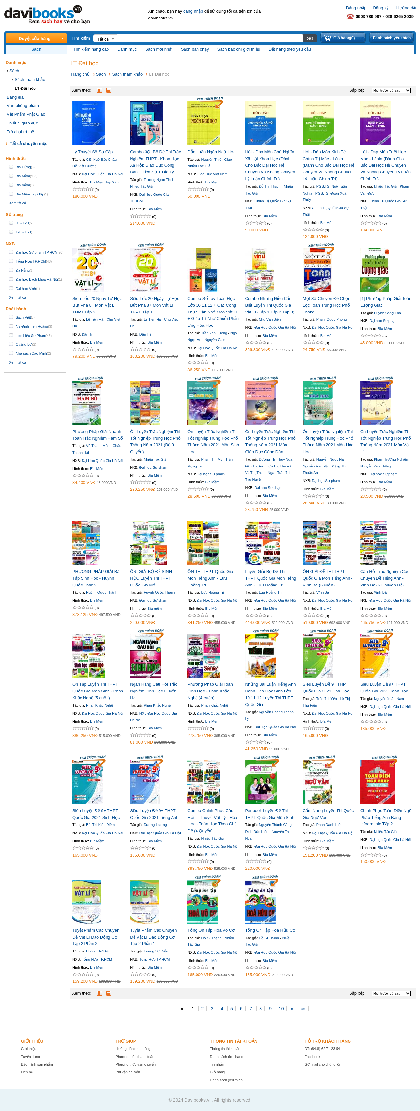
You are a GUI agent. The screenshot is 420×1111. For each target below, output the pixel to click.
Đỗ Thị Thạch (270, 186)
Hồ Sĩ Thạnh (211, 938)
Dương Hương (155, 825)
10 (281, 1008)
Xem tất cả (17, 203)
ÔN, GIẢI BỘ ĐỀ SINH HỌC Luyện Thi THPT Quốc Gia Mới (151, 578)
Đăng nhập (356, 8)
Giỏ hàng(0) (344, 38)
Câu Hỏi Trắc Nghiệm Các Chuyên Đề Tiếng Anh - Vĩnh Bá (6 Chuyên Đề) (384, 578)
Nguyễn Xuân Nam (389, 699)
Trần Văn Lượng (214, 333)
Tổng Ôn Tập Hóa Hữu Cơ (270, 930)
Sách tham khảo (30, 79)
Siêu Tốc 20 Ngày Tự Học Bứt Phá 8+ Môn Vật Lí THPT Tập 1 (154, 305)
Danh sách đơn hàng (226, 1056)
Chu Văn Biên (270, 319)
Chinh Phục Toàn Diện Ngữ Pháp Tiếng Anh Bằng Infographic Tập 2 (386, 817)
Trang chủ (80, 74)
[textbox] (209, 38)
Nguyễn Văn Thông (375, 466)
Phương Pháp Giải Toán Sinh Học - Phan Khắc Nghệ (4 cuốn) (210, 691)
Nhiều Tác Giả (141, 186)
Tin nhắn (217, 1064)
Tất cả (103, 39)
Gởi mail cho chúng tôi (322, 1064)
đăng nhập (193, 11)
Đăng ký (380, 8)
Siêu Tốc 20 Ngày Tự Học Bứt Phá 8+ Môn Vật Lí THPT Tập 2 (97, 305)
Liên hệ (27, 1072)
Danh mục (127, 49)
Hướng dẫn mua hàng (133, 1049)
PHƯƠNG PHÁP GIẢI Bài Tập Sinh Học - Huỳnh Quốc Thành (96, 578)
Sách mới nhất (158, 49)
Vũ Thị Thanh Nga (259, 473)
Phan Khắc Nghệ (99, 705)
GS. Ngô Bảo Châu (101, 159)
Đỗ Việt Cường (84, 166)
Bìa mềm (154, 608)
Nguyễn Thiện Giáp (216, 159)
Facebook (312, 1056)
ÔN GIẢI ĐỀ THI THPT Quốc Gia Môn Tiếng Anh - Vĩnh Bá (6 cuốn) (328, 578)
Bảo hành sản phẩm (37, 1064)
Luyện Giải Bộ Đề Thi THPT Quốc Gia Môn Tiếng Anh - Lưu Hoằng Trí (270, 578)
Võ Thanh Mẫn (97, 446)
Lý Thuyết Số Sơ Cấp (92, 151)
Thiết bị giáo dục (22, 123)
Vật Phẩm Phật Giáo (26, 114)
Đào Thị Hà (254, 466)
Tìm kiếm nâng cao (91, 49)
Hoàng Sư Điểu (98, 951)
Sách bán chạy (195, 49)
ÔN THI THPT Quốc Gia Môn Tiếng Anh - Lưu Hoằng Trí (210, 578)
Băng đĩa (15, 97)
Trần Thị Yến (326, 699)
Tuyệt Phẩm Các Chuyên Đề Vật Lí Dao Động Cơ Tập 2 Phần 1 (153, 937)
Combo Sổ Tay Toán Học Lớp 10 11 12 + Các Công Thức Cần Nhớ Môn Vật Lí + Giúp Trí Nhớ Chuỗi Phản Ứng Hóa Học (213, 312)
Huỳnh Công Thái (387, 313)
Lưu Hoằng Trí (212, 592)
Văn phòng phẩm (23, 105)
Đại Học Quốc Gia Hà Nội (102, 174)
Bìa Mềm (154, 209)
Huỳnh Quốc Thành (101, 592)
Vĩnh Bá (322, 592)
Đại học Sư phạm (384, 321)
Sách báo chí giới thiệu (238, 49)
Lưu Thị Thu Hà (278, 466)
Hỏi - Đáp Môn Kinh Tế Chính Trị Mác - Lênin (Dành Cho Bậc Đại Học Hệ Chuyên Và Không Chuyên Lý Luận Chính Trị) (328, 165)
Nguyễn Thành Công (275, 825)
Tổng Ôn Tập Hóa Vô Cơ (211, 930)
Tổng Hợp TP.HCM (97, 959)
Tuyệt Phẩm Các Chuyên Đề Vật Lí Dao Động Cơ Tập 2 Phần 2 (95, 937)
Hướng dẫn (407, 8)
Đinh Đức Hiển (257, 831)
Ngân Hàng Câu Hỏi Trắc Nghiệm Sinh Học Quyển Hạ (153, 691)
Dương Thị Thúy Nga (275, 459)
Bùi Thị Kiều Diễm (100, 825)
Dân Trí (88, 334)
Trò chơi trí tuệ (20, 131)
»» (303, 1008)
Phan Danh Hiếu (329, 825)
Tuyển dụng (30, 1056)
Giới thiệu (28, 1049)
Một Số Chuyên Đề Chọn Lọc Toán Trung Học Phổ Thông (326, 305)
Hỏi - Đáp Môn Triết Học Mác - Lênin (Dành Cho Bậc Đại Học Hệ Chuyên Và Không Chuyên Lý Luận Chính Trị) (385, 165)
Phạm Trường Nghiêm (391, 459)
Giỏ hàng (217, 1072)
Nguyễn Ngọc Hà (330, 459)
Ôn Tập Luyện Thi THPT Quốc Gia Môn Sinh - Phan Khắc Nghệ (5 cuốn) (97, 691)
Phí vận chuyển (128, 1072)
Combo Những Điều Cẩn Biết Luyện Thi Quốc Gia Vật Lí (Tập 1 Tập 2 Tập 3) (270, 305)
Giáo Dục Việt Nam (212, 174)
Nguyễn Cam (215, 340)
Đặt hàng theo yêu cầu (290, 49)
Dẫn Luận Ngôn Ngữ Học (211, 151)
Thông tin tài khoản (225, 1049)
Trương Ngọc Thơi (158, 180)
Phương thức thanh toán (135, 1056)
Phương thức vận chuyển (136, 1064)
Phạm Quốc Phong (331, 319)
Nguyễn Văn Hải (316, 466)
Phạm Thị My (211, 459)
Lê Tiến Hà (94, 319)
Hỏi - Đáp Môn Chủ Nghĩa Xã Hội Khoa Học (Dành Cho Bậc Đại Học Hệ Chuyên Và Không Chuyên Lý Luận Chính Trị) (270, 165)
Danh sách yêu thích (392, 38)
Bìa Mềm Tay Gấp (104, 182)
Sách (14, 70)
